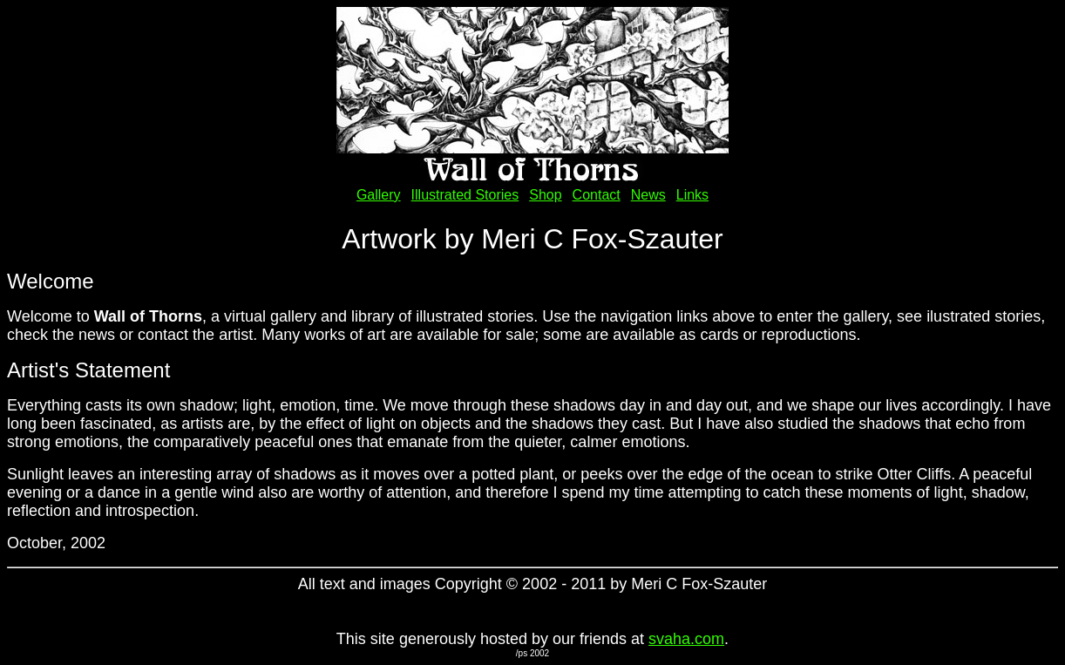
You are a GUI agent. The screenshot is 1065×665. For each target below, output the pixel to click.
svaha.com (686, 639)
